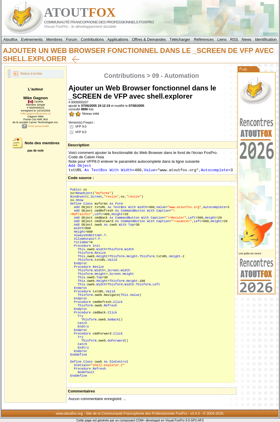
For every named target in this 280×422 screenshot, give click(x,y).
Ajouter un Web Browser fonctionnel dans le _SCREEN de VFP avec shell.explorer (138, 55)
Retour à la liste (27, 73)
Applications (117, 39)
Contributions (92, 39)
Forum (72, 39)
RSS (234, 39)
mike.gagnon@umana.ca (35, 113)
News (246, 39)
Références (204, 39)
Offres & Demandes (149, 39)
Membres (54, 39)
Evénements (32, 39)
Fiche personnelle (35, 126)
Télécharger (179, 39)
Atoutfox (10, 39)
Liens (222, 39)
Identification (266, 39)
